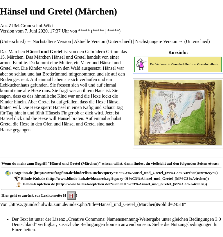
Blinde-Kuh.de (33, 178)
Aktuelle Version (89, 41)
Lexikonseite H (53, 195)
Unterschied (12, 41)
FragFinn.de (22, 172)
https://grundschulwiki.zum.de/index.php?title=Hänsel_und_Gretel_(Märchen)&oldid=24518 (97, 204)
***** (84, 30)
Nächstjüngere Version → (159, 41)
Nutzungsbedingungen (192, 224)
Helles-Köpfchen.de (39, 184)
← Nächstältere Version (49, 41)
